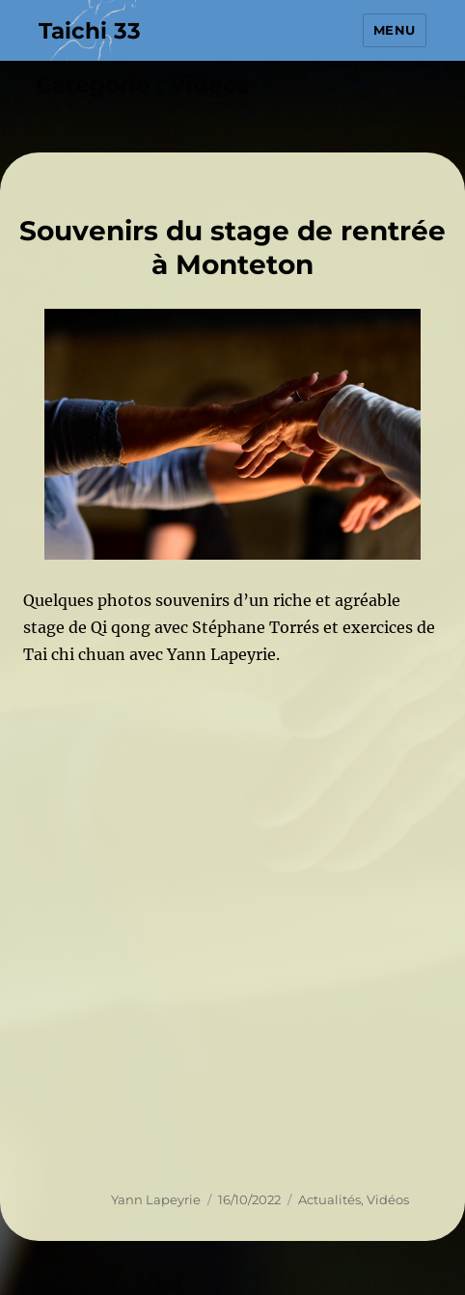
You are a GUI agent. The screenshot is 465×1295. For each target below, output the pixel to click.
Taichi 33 (90, 30)
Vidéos (388, 1199)
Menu (394, 30)
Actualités (329, 1199)
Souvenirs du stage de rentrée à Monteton (232, 247)
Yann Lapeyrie (156, 1199)
